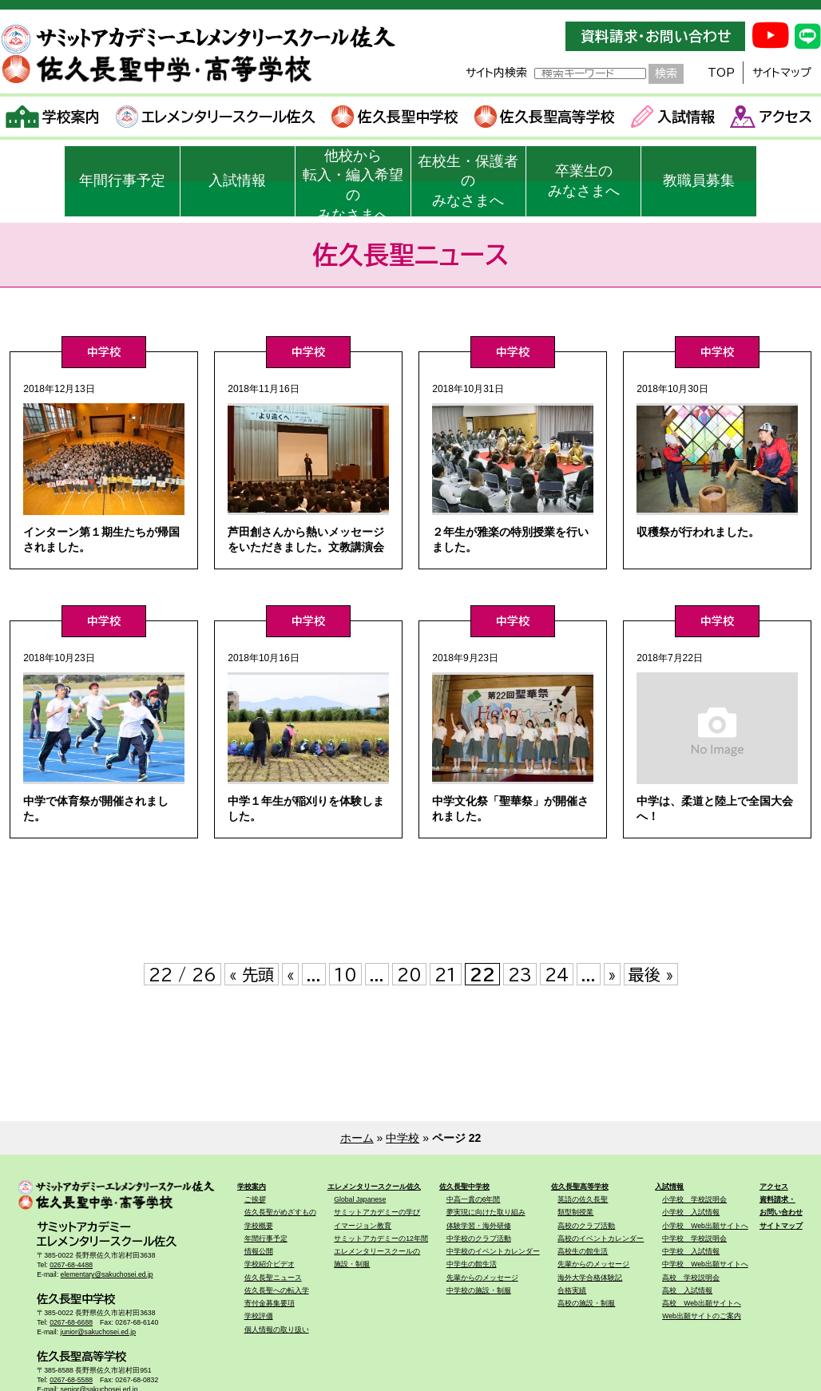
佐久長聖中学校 (394, 116)
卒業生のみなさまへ (584, 181)
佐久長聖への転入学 (276, 1290)
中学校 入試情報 (691, 1251)
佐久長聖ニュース (273, 1278)
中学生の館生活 (471, 1264)
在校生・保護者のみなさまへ (468, 181)
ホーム (357, 1137)
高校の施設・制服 (586, 1303)
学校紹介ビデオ (269, 1264)
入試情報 (673, 116)
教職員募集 (699, 180)
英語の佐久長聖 (582, 1199)
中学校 (402, 1137)
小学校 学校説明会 (694, 1199)
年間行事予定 (122, 180)
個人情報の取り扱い (276, 1330)
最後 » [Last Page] (651, 974)
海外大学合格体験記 (589, 1278)
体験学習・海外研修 (478, 1226)
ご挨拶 (255, 1199)
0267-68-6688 (71, 1322)
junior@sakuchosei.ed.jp (98, 1332)
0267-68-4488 (71, 1265)
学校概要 (258, 1226)
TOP (721, 72)
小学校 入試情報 (691, 1212)
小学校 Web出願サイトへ (705, 1226)
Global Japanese (360, 1199)
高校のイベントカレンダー (600, 1238)
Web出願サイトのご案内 (701, 1316)
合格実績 (571, 1290)
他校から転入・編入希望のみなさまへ (353, 182)
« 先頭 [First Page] (251, 974)
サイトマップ (781, 72)
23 (520, 974)
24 (557, 974)
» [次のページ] (612, 974)
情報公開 (258, 1251)
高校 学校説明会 (691, 1278)
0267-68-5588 (71, 1380)
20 (409, 974)
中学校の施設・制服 (478, 1290)
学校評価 (258, 1316)
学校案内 (53, 116)
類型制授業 (575, 1212)
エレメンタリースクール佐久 (216, 116)
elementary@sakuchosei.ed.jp (107, 1274)
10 (345, 974)
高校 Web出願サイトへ (701, 1303)
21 (445, 974)
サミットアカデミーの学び (377, 1212)
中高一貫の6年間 (473, 1199)
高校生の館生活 (582, 1251)
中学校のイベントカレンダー (493, 1251)
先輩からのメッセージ (482, 1278)
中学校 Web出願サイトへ (705, 1264)
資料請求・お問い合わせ (656, 36)
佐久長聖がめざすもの (280, 1212)
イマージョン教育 (362, 1226)
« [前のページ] (290, 974)
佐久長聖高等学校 (545, 116)
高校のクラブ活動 (586, 1226)
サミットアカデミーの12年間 (381, 1238)
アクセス (771, 116)
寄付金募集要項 (269, 1303)
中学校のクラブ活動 (478, 1238)
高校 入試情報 (687, 1290)
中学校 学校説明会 (694, 1238)
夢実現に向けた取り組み (486, 1212)
